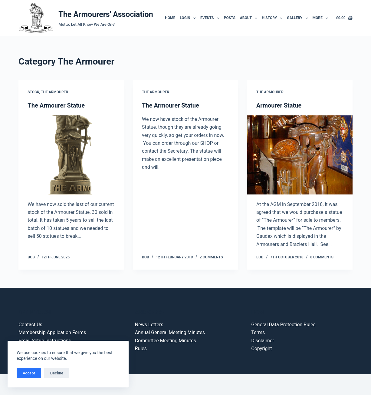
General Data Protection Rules (283, 324)
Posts (229, 18)
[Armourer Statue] (300, 154)
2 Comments (211, 257)
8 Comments (321, 257)
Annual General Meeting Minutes (170, 332)
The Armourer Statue (56, 105)
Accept (29, 373)
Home (170, 18)
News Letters (149, 324)
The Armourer (54, 92)
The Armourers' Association (105, 14)
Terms (258, 332)
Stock (33, 92)
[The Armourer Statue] (71, 154)
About (249, 18)
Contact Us (30, 324)
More (321, 18)
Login (189, 18)
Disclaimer (262, 341)
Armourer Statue (278, 105)
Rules (141, 348)
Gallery (298, 18)
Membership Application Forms (52, 332)
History (273, 18)
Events (210, 18)
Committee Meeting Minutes (165, 341)
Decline (56, 373)
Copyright (261, 348)
